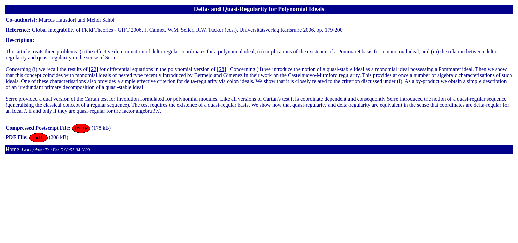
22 (93, 69)
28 (221, 69)
